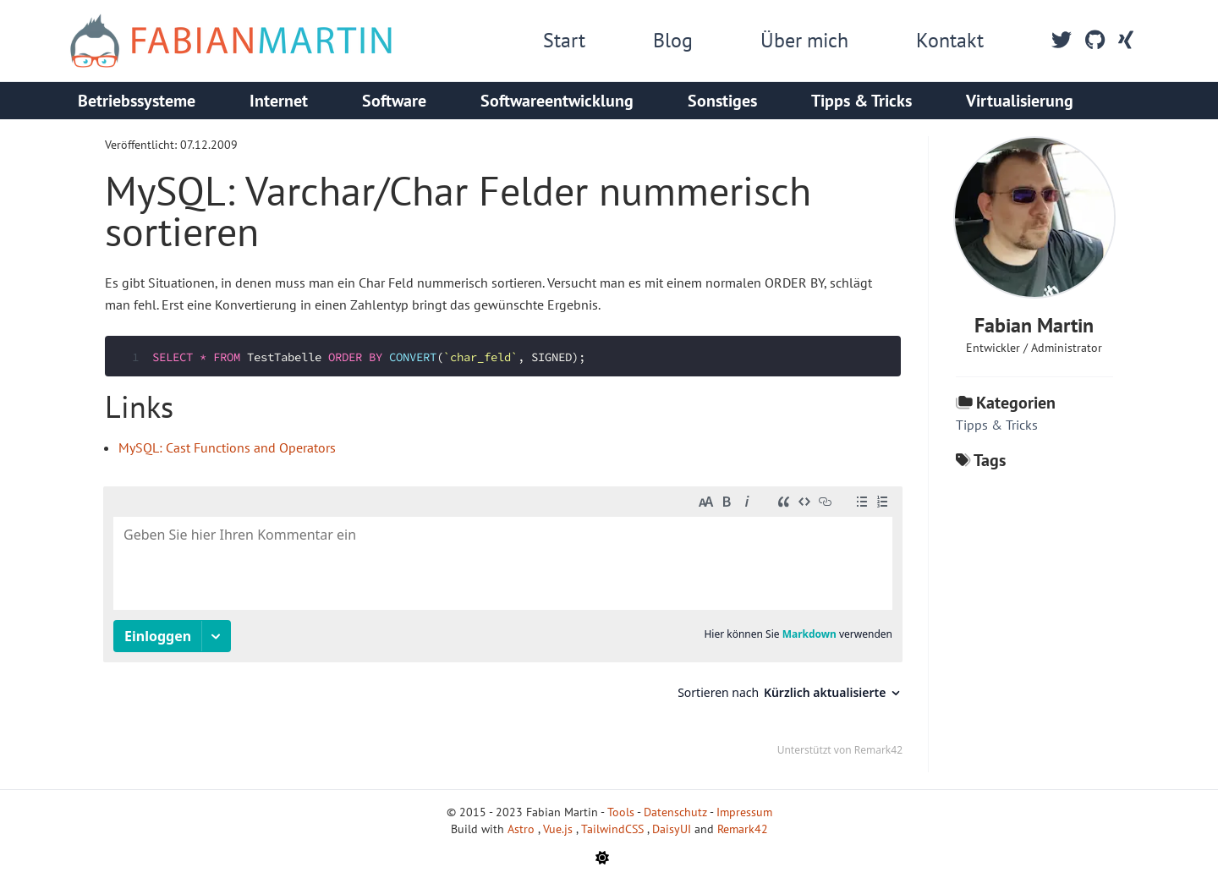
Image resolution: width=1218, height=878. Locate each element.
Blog (673, 40)
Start (564, 40)
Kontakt (950, 40)
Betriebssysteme (136, 101)
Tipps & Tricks (861, 101)
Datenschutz (675, 812)
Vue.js (559, 829)
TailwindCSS (614, 829)
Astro (523, 829)
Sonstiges (722, 101)
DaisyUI (673, 829)
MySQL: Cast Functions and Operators (227, 447)
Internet (279, 101)
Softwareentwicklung (557, 101)
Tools (620, 812)
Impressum (744, 812)
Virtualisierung (1019, 101)
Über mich (804, 40)
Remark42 (742, 829)
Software (394, 101)
